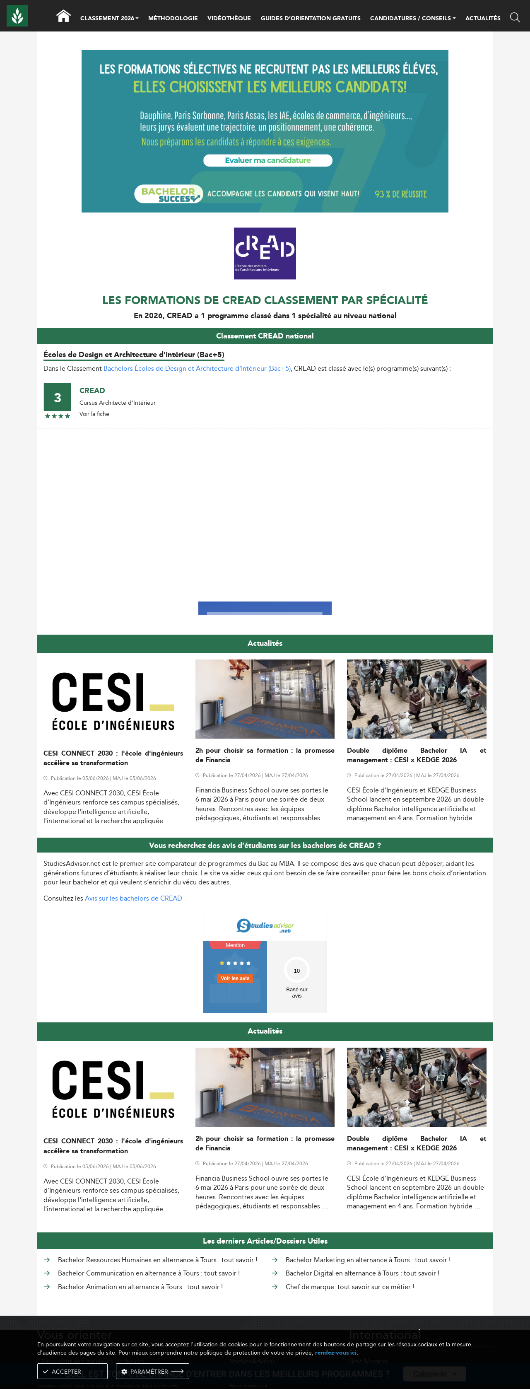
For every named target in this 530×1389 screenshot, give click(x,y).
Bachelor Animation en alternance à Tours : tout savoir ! (140, 1287)
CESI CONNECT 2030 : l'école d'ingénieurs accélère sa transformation (113, 758)
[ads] (265, 131)
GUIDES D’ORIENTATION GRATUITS (311, 18)
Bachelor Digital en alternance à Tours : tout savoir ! (362, 1273)
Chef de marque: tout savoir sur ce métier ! (350, 1287)
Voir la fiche (94, 413)
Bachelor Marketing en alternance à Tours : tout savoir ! (368, 1260)
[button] (137, 19)
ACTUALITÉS (483, 18)
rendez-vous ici (336, 1353)
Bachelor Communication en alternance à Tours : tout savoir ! (149, 1273)
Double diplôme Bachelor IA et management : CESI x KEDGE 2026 (417, 756)
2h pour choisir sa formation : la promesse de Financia (265, 756)
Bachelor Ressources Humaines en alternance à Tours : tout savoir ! (157, 1260)
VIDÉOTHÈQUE (229, 18)
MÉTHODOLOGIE (173, 18)
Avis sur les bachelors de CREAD (133, 898)
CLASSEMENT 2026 (107, 19)
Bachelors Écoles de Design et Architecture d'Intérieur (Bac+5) (197, 368)
